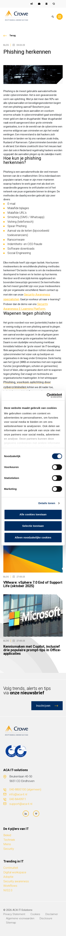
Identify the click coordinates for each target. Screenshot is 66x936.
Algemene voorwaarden (20, 918)
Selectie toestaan (33, 525)
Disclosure (46, 918)
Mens (7, 844)
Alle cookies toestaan (33, 514)
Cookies (35, 914)
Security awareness (16, 881)
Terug (12, 35)
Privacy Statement (14, 914)
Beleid (7, 835)
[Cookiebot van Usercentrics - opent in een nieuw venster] (47, 395)
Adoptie (8, 876)
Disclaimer (51, 914)
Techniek (9, 839)
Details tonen (46, 503)
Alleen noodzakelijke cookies (33, 537)
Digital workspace (14, 872)
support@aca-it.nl (20, 804)
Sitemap (11, 922)
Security (8, 848)
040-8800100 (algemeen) (25, 789)
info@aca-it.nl (18, 794)
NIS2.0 (7, 890)
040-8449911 (17, 799)
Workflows (10, 885)
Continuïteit (10, 867)
